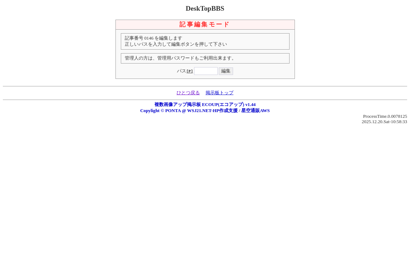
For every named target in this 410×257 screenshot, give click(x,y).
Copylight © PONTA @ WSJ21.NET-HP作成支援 (189, 110)
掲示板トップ (219, 92)
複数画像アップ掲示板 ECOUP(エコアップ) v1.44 (205, 104)
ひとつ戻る (188, 92)
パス (185, 71)
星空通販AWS (255, 110)
